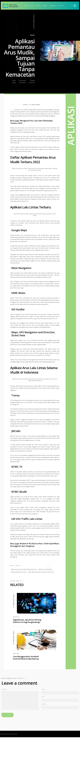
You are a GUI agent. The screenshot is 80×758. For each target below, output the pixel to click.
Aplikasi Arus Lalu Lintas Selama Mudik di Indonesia (24, 569)
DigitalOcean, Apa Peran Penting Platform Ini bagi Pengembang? (27, 620)
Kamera (38, 5)
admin (14, 82)
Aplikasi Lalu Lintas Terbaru (45, 569)
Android (26, 5)
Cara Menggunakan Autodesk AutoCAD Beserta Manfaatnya (26, 657)
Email (43, 696)
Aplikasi (45, 5)
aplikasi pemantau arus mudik (18, 572)
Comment (4, 689)
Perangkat (52, 5)
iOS (32, 5)
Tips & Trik (61, 5)
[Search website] (75, 5)
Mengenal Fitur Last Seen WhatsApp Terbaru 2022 (31, 121)
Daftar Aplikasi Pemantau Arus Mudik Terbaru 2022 (41, 572)
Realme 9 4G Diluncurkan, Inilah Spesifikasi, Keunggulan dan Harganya (34, 544)
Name (43, 689)
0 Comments (22, 82)
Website (44, 704)
